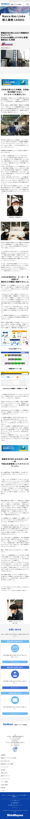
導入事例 (3, 770)
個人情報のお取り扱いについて (15, 805)
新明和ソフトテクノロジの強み (8, 758)
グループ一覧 (24, 1)
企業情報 (3, 755)
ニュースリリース (5, 779)
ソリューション (5, 767)
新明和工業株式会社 (13, 1)
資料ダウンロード (5, 776)
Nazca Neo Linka (5, 761)
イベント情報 (4, 782)
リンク (2, 790)
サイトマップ (15, 807)
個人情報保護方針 (15, 802)
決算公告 (3, 787)
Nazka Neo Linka (10, 143)
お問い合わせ (4, 773)
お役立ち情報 (4, 785)
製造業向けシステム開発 (7, 764)
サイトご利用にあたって (15, 800)
